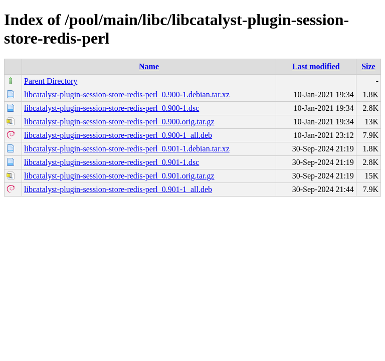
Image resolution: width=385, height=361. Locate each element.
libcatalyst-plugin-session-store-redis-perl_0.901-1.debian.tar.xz (127, 148)
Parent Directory (50, 81)
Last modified (316, 66)
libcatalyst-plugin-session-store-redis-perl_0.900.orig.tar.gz (119, 121)
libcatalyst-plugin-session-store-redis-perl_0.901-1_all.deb (118, 189)
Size (368, 66)
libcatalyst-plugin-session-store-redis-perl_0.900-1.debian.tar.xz (127, 94)
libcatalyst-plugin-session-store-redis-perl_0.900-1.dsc (111, 108)
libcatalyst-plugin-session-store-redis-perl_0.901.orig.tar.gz (119, 175)
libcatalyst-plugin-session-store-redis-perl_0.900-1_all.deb (118, 135)
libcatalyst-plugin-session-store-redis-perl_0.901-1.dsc (111, 162)
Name (149, 66)
